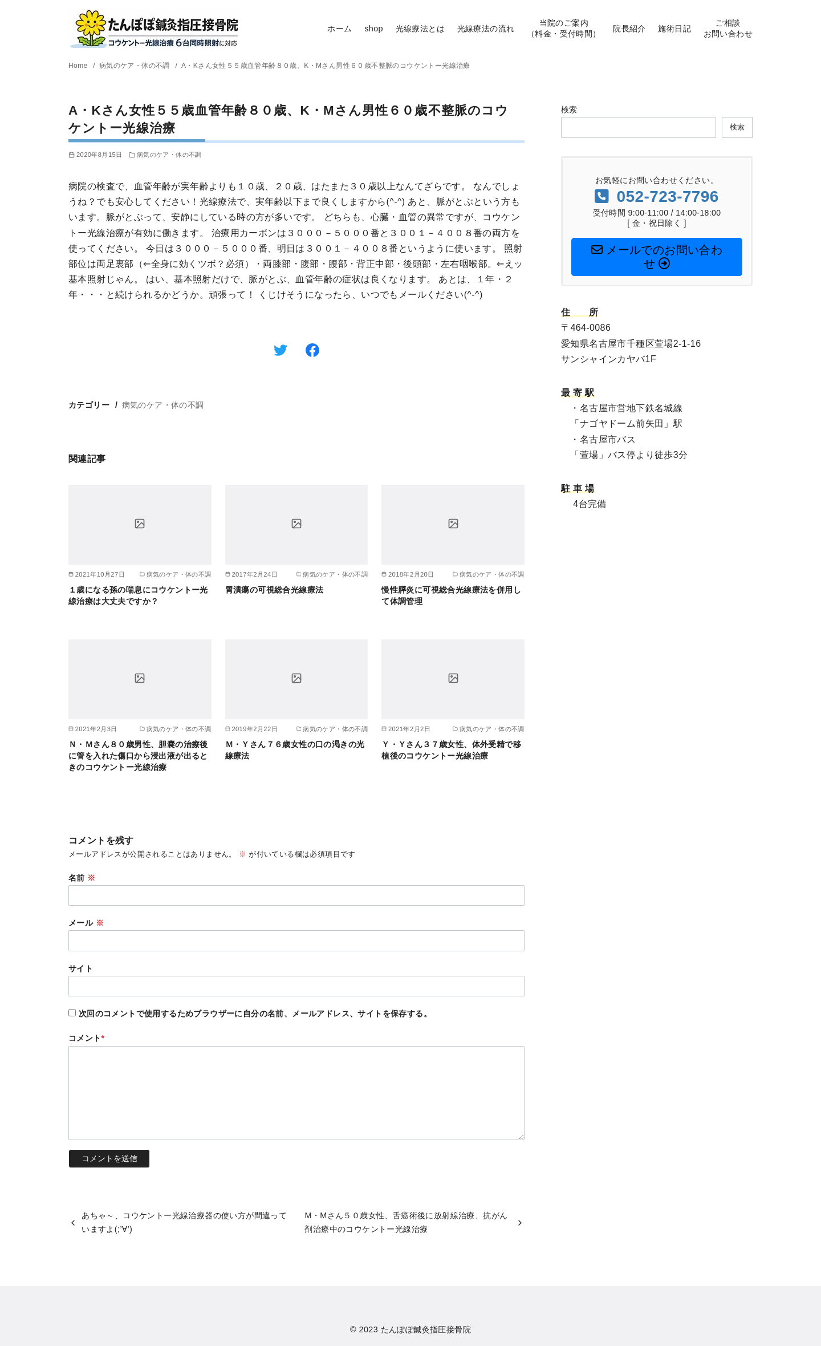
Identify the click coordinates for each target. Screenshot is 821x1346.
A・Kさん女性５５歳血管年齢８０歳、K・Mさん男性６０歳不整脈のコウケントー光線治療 (325, 66)
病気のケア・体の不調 (135, 66)
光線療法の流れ (486, 28)
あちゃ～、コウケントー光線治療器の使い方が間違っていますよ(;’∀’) (184, 1222)
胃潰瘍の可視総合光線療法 (274, 589)
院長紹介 (629, 28)
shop (373, 28)
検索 (569, 109)
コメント (86, 1038)
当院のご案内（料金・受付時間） (564, 28)
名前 (82, 877)
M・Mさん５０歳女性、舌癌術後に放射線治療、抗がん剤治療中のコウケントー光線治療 (405, 1222)
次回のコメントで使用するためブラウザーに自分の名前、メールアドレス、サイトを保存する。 (255, 1013)
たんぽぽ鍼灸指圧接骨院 (426, 1329)
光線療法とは (420, 28)
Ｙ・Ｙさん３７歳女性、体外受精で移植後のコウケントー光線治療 (451, 750)
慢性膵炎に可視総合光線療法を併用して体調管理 (451, 595)
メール (86, 922)
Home (79, 66)
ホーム (339, 28)
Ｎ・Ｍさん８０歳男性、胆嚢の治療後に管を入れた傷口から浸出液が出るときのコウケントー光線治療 (138, 756)
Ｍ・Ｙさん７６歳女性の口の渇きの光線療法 (295, 750)
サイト (80, 968)
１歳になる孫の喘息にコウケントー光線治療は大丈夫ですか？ (138, 595)
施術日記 (674, 28)
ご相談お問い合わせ (728, 28)
